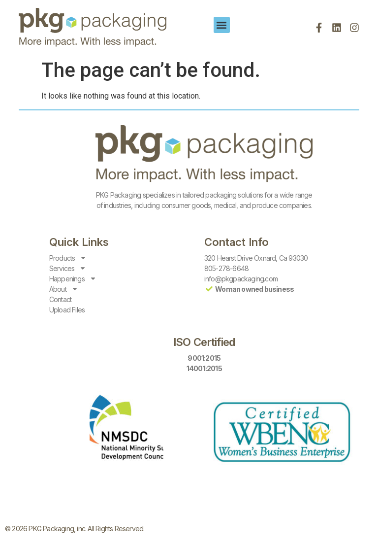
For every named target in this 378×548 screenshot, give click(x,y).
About (63, 289)
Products (68, 258)
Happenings (72, 279)
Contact (60, 299)
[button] (222, 25)
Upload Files (67, 310)
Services (68, 268)
